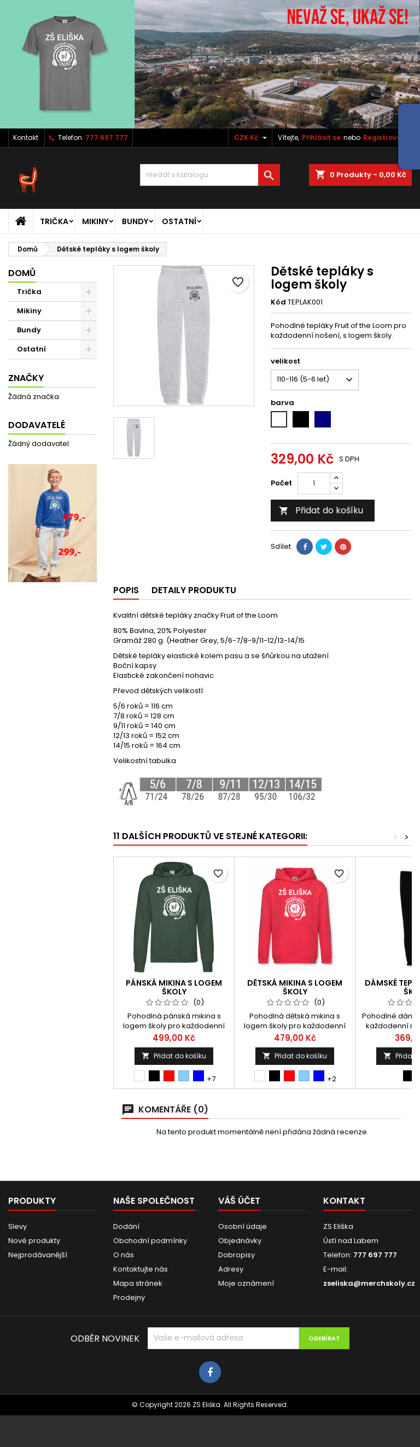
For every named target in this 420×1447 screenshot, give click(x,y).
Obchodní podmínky (150, 1240)
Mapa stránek (137, 1283)
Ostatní (179, 221)
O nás (123, 1255)
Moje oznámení (246, 1283)
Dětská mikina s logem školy (294, 987)
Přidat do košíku (321, 510)
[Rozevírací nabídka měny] (252, 137)
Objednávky (239, 1240)
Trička (54, 221)
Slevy (17, 1226)
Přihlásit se (321, 137)
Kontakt (25, 137)
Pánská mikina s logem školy (174, 987)
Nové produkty (34, 1240)
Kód (278, 302)
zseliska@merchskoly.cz (369, 1283)
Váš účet (239, 1200)
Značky (26, 378)
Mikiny (95, 221)
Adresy (230, 1269)
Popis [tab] (126, 590)
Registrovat (384, 137)
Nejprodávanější (37, 1255)
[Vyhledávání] (210, 175)
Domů (22, 273)
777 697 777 (106, 137)
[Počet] (314, 483)
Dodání (126, 1226)
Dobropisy (236, 1255)
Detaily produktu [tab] (193, 590)
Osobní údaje (242, 1226)
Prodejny (129, 1297)
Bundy (135, 221)
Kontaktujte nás (140, 1269)
